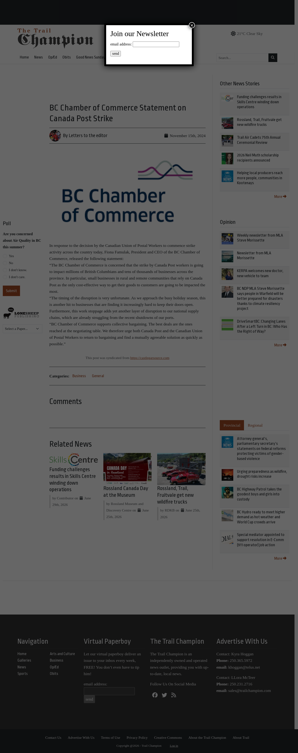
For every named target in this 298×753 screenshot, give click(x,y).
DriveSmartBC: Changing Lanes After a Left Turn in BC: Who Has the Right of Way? (265, 326)
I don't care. (17, 277)
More (284, 196)
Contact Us (55, 737)
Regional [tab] (258, 425)
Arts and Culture (64, 654)
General (98, 365)
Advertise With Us (83, 737)
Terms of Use (112, 737)
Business (79, 365)
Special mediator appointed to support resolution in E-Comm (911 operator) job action (264, 539)
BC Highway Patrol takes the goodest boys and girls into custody (262, 494)
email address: (97, 684)
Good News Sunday (92, 57)
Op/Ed (54, 57)
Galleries (26, 660)
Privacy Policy (139, 737)
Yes (11, 256)
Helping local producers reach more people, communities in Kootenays (263, 178)
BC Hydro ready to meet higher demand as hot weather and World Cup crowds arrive (264, 517)
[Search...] (244, 57)
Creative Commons (170, 737)
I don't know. (18, 270)
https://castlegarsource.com (151, 347)
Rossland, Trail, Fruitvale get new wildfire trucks (177, 485)
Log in (176, 745)
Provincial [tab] (235, 425)
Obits (68, 57)
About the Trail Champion (209, 737)
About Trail (242, 737)
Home (25, 57)
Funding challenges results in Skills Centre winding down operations (262, 102)
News (40, 57)
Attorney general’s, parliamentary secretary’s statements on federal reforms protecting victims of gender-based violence (264, 448)
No (11, 263)
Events (117, 57)
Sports (24, 673)
